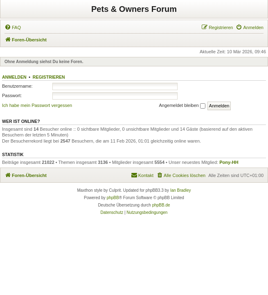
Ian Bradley (180, 190)
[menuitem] (13, 27)
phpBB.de (161, 205)
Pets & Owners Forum (134, 9)
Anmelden (14, 77)
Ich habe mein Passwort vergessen (37, 105)
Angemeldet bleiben (182, 106)
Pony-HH (228, 162)
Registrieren (49, 77)
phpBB (113, 197)
